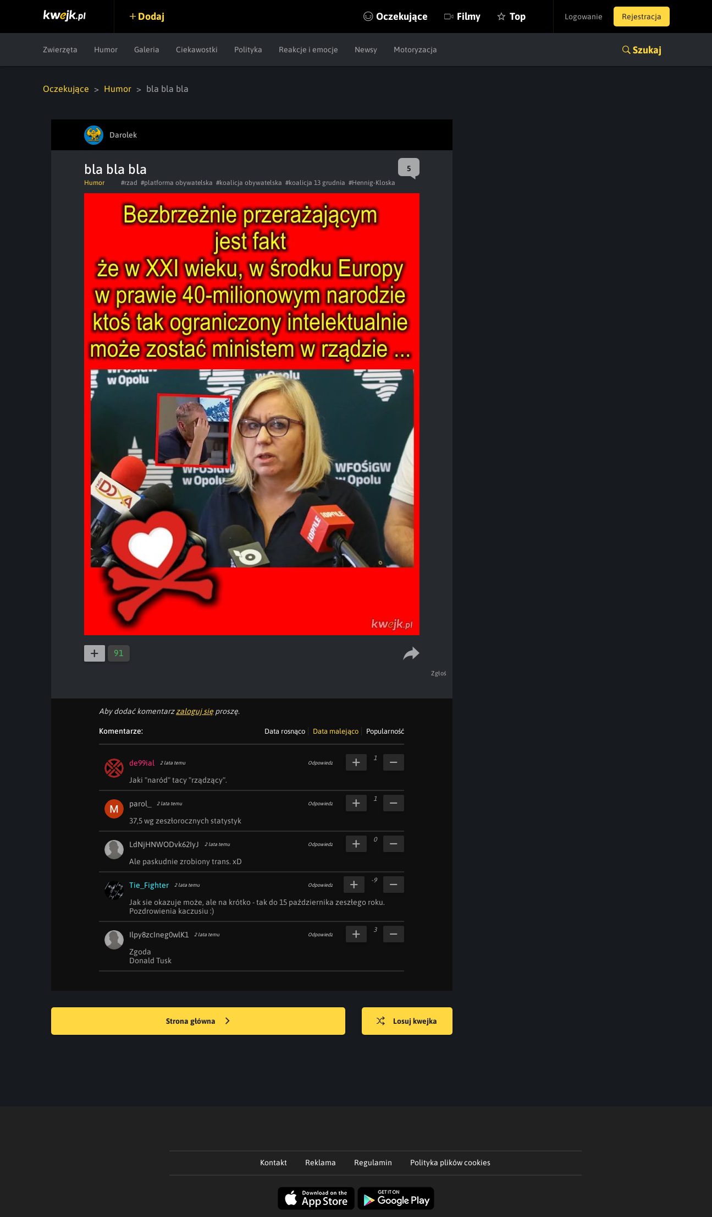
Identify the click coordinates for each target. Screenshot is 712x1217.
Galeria (146, 49)
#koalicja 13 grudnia (315, 183)
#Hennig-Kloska (372, 183)
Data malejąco (335, 731)
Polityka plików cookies (450, 1162)
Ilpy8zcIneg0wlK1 (159, 934)
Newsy (366, 49)
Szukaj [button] (647, 50)
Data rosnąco (284, 731)
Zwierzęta (60, 49)
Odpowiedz (320, 763)
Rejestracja (641, 16)
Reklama (320, 1162)
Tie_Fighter (149, 885)
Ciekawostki (197, 49)
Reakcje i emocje (308, 49)
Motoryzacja (415, 49)
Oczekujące (402, 16)
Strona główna (198, 1022)
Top (518, 16)
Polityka (248, 49)
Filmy (469, 16)
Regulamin (373, 1162)
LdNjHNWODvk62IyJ (164, 844)
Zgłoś (439, 673)
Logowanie (584, 16)
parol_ (140, 803)
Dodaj (151, 16)
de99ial (141, 762)
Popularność (385, 731)
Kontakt (273, 1162)
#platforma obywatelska (177, 183)
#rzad (129, 183)
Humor (106, 49)
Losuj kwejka (407, 1022)
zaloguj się (194, 711)
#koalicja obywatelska (249, 183)
